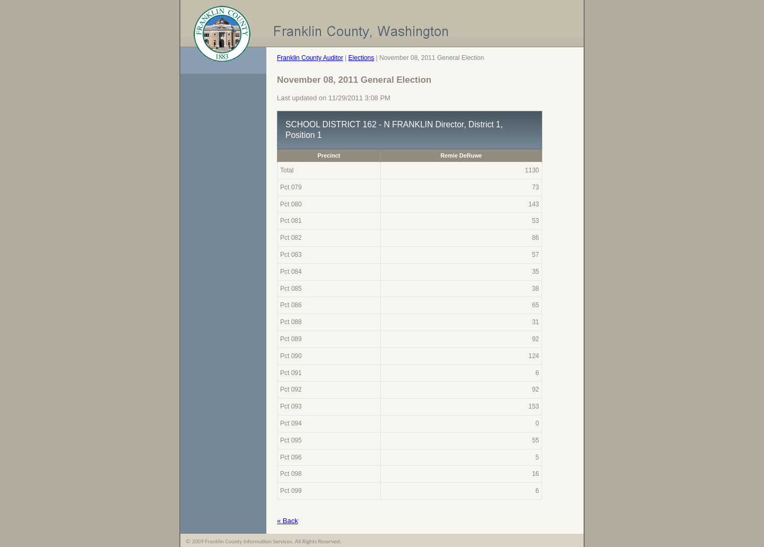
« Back (287, 521)
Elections (362, 58)
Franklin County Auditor (310, 58)
